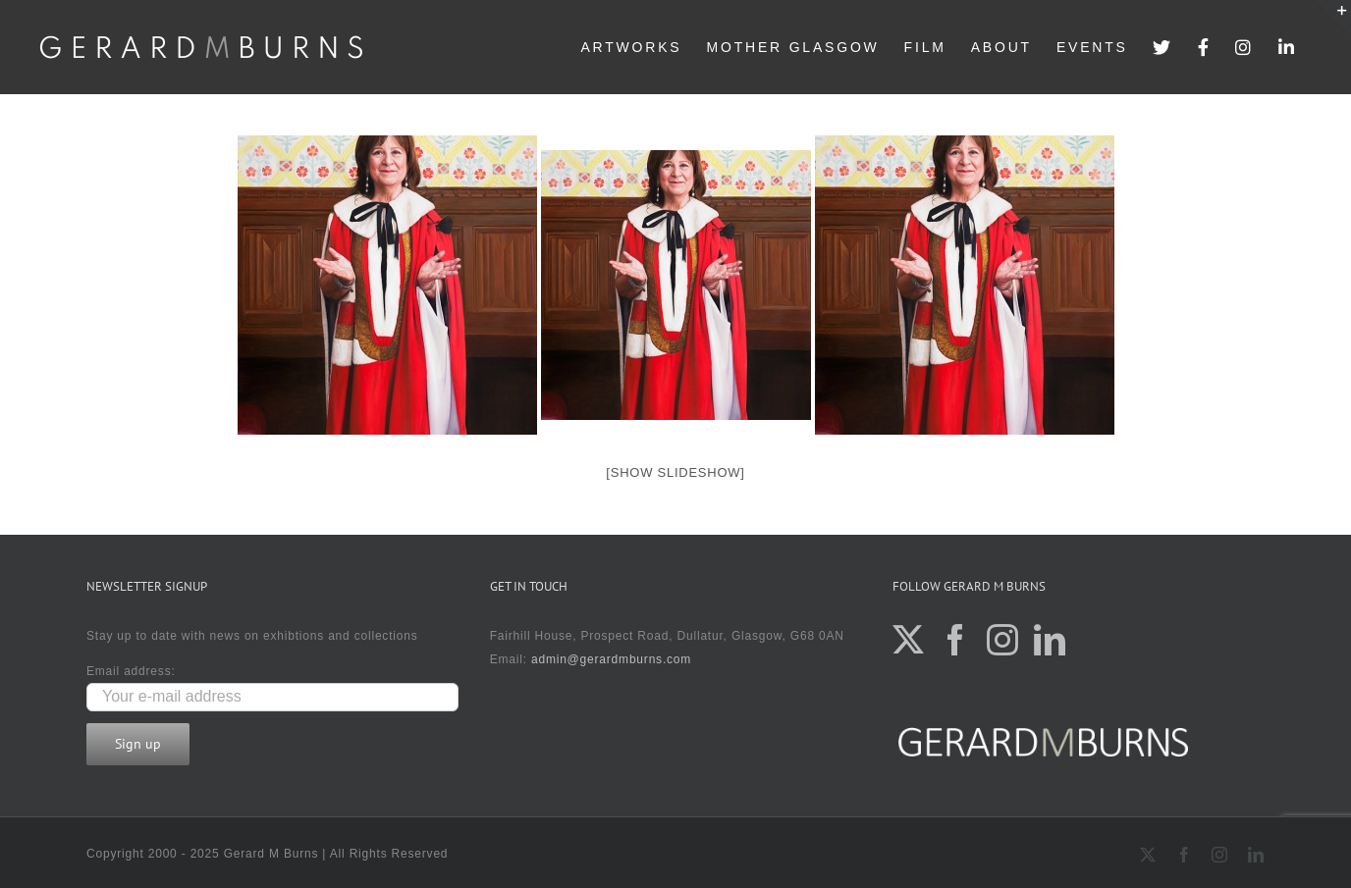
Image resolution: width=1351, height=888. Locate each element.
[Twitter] (908, 639)
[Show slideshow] (675, 472)
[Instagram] (1003, 639)
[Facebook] (956, 639)
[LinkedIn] (1050, 639)
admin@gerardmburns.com (611, 659)
